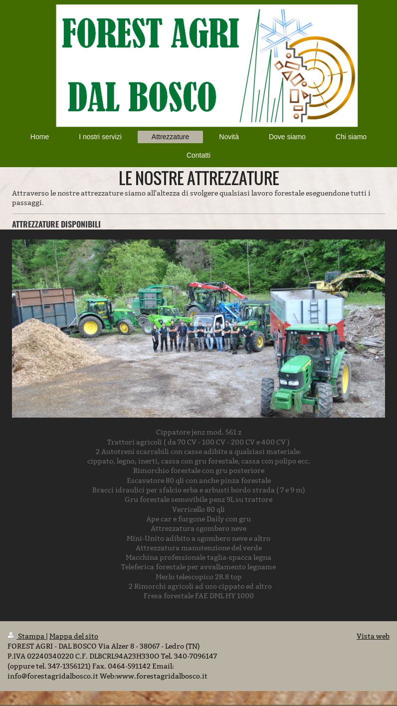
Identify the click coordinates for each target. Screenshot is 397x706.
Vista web (373, 636)
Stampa (26, 636)
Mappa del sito (73, 636)
